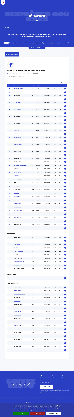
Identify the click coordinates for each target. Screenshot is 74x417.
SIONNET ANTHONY (18, 229)
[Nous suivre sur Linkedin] (31, 383)
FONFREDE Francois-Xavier (20, 107)
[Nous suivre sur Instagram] (21, 383)
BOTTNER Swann (17, 173)
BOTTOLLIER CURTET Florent (20, 166)
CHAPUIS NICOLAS (18, 212)
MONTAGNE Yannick (18, 114)
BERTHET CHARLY (18, 222)
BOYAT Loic (16, 194)
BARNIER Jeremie (18, 128)
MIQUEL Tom (16, 249)
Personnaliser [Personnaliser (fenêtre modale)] (53, 413)
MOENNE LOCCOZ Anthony (20, 263)
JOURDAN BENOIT (18, 323)
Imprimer (64, 83)
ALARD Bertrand (17, 215)
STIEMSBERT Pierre (18, 90)
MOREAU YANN (17, 279)
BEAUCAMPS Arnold (18, 93)
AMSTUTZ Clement (18, 100)
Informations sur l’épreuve (37, 78)
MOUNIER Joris (17, 149)
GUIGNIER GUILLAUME (19, 327)
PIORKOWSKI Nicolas (18, 292)
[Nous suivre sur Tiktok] (26, 383)
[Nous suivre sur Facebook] (10, 383)
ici (47, 410)
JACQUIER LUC (17, 302)
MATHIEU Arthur (17, 266)
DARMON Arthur (17, 208)
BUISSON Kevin (17, 177)
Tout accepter (21, 413)
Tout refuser (37, 413)
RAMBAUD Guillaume (18, 252)
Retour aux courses (12, 55)
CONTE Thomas (17, 180)
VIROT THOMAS (17, 316)
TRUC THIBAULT (17, 313)
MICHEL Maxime (17, 198)
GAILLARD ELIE (17, 337)
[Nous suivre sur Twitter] (15, 383)
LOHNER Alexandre (18, 135)
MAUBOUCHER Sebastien (19, 295)
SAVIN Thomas (17, 288)
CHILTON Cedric (17, 205)
